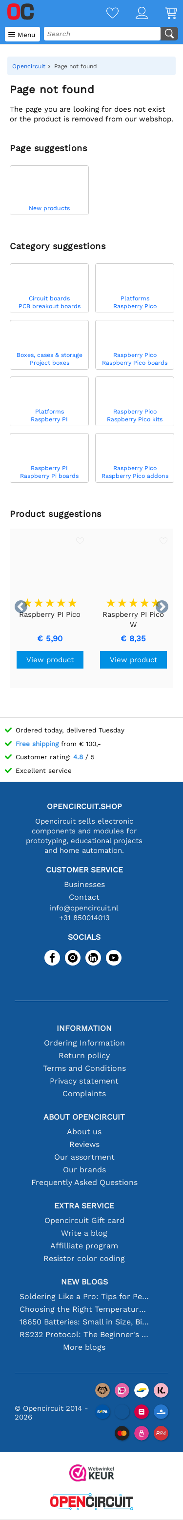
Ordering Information (84, 1042)
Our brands (84, 1169)
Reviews (84, 1144)
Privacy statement (84, 1081)
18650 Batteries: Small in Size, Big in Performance (84, 1321)
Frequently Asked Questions (84, 1182)
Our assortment (84, 1157)
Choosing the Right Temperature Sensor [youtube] (84, 1309)
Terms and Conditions (84, 1068)
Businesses (84, 884)
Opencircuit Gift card (84, 1220)
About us (84, 1131)
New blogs (84, 1281)
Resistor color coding (84, 1258)
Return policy (84, 1055)
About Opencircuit (84, 1117)
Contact (84, 897)
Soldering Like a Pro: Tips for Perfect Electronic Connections (84, 1296)
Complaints (84, 1093)
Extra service (84, 1205)
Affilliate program (84, 1245)
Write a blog (84, 1233)
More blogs (84, 1347)
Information (84, 1028)
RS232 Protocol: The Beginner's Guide (84, 1334)
